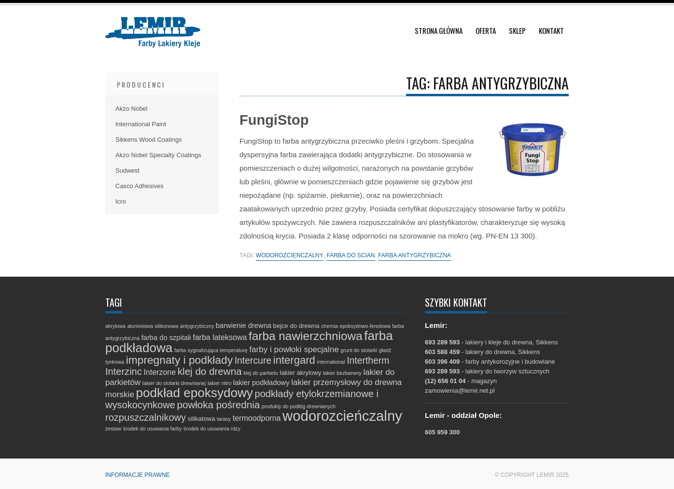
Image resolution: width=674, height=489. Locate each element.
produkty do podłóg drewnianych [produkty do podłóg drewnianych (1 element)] (299, 406)
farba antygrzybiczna (414, 255)
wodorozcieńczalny (289, 255)
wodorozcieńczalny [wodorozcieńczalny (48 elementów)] (342, 416)
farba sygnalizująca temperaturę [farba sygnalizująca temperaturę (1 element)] (211, 350)
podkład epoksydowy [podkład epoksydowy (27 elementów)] (194, 392)
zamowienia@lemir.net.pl (460, 390)
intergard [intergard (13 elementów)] (294, 360)
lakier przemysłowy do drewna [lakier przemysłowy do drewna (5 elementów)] (346, 382)
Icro (120, 201)
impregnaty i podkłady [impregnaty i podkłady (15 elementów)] (179, 360)
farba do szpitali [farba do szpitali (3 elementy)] (166, 337)
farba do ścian (350, 255)
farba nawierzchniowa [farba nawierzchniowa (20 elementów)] (306, 335)
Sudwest (127, 170)
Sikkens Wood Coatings (148, 139)
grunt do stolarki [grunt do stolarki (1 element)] (358, 350)
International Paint (140, 124)
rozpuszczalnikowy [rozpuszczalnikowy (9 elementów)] (145, 417)
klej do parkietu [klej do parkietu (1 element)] (260, 373)
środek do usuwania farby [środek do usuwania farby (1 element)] (152, 428)
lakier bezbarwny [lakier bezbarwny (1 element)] (342, 373)
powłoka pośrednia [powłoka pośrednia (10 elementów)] (218, 404)
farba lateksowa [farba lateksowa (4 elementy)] (220, 337)
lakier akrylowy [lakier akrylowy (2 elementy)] (301, 372)
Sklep (517, 30)
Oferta (486, 30)
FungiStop (274, 120)
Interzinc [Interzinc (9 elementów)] (123, 371)
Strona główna (439, 30)
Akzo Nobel (131, 108)
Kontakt (551, 30)
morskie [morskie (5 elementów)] (119, 394)
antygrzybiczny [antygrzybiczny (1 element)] (197, 326)
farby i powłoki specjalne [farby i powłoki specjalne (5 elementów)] (293, 349)
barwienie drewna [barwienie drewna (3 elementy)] (243, 325)
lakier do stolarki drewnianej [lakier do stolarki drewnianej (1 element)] (174, 383)
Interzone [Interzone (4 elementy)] (159, 372)
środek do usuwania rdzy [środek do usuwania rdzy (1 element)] (211, 428)
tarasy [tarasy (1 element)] (224, 419)
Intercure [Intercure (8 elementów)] (253, 360)
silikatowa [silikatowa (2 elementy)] (201, 418)
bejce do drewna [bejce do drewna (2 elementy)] (296, 325)
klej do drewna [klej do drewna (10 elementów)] (210, 371)
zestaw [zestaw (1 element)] (113, 428)
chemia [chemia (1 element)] (329, 326)
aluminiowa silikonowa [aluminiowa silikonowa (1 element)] (152, 326)
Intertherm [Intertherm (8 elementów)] (368, 360)
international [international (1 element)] (331, 362)
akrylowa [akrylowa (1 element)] (115, 326)
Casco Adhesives (139, 186)
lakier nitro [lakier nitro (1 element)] (219, 383)
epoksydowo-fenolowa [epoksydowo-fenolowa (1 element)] (364, 326)
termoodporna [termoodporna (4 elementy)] (257, 418)
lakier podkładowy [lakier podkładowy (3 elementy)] (261, 382)
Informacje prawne (137, 475)
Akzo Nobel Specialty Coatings (158, 155)
